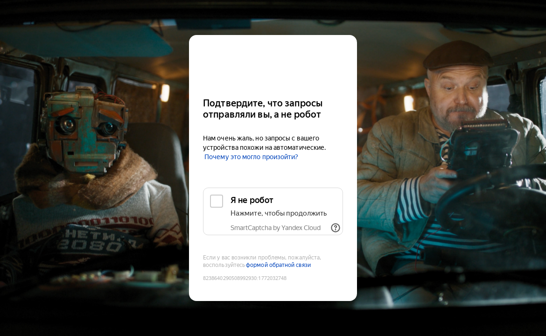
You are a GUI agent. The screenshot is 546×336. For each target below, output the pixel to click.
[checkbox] (273, 211)
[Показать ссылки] (335, 227)
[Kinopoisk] (273, 62)
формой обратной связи (278, 265)
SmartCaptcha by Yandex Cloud (276, 227)
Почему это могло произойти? (251, 157)
